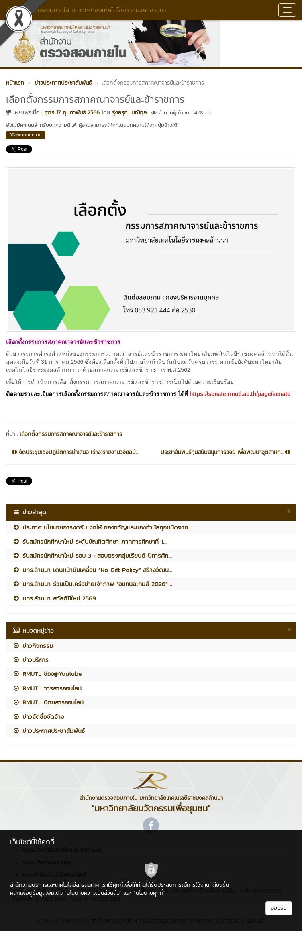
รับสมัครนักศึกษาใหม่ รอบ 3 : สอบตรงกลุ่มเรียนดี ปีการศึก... (92, 555)
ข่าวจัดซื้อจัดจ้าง (38, 716)
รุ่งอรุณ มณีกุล (129, 112)
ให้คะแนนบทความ (26, 135)
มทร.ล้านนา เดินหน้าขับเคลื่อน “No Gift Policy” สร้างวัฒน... (92, 569)
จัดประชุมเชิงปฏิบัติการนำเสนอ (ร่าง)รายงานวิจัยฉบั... (75, 452)
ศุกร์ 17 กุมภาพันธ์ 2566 (72, 112)
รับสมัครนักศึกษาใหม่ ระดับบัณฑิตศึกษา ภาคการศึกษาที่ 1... (89, 541)
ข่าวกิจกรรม (32, 645)
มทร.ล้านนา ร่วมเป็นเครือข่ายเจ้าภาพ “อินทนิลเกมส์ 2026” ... (92, 583)
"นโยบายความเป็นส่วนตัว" (93, 893)
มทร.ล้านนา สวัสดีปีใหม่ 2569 (54, 598)
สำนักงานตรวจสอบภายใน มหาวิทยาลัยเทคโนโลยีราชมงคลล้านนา (86, 9)
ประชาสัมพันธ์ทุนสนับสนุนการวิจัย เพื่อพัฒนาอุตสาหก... (225, 452)
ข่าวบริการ (30, 659)
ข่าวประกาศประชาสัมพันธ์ (48, 730)
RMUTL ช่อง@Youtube (47, 673)
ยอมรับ (279, 908)
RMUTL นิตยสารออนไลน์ (48, 702)
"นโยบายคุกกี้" (149, 893)
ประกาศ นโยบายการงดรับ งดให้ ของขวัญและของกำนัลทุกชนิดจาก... (102, 527)
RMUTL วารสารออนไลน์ (47, 688)
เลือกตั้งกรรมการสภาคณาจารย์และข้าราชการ (71, 434)
